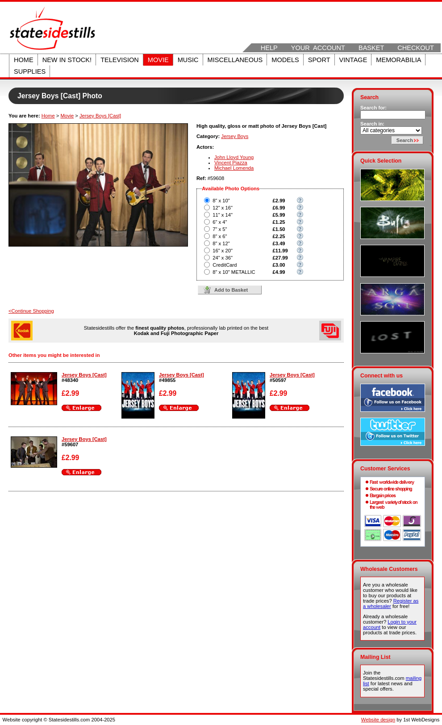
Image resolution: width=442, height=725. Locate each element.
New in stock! (67, 59)
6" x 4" (220, 222)
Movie (158, 59)
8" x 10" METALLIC (234, 272)
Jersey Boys (234, 136)
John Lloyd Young (234, 157)
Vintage (353, 59)
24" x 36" (223, 257)
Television (119, 59)
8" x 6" (220, 236)
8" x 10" (221, 200)
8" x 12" (221, 243)
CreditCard (225, 265)
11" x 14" (223, 215)
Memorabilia (398, 59)
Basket (371, 47)
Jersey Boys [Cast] (100, 115)
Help (269, 47)
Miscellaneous (235, 59)
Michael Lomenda (234, 168)
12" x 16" (223, 207)
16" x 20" (223, 250)
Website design (378, 719)
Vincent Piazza (230, 162)
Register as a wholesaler (390, 603)
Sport (319, 59)
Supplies (30, 71)
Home (23, 59)
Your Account (318, 47)
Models (285, 59)
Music (188, 59)
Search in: (372, 123)
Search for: (373, 107)
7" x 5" (220, 229)
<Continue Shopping (31, 311)
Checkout (415, 47)
